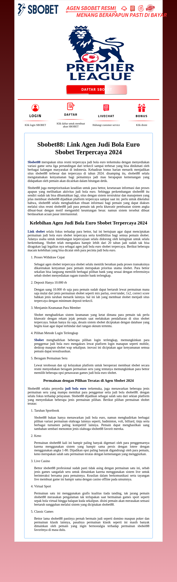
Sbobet (39, 340)
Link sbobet (36, 231)
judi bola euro (75, 388)
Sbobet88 (34, 162)
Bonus (142, 115)
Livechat (106, 115)
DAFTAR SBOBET (96, 89)
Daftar (70, 114)
